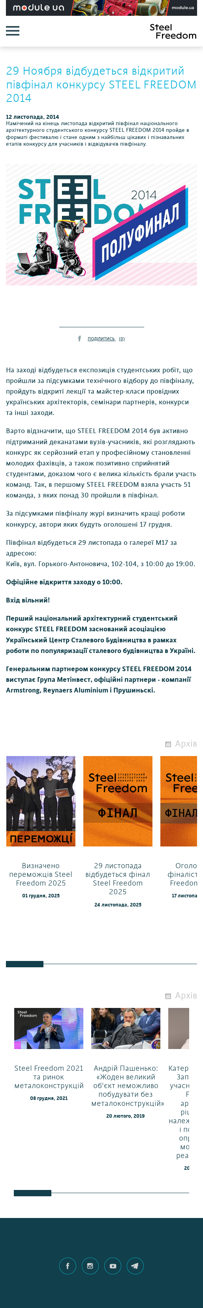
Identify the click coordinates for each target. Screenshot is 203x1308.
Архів (186, 744)
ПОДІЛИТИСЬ (106, 339)
